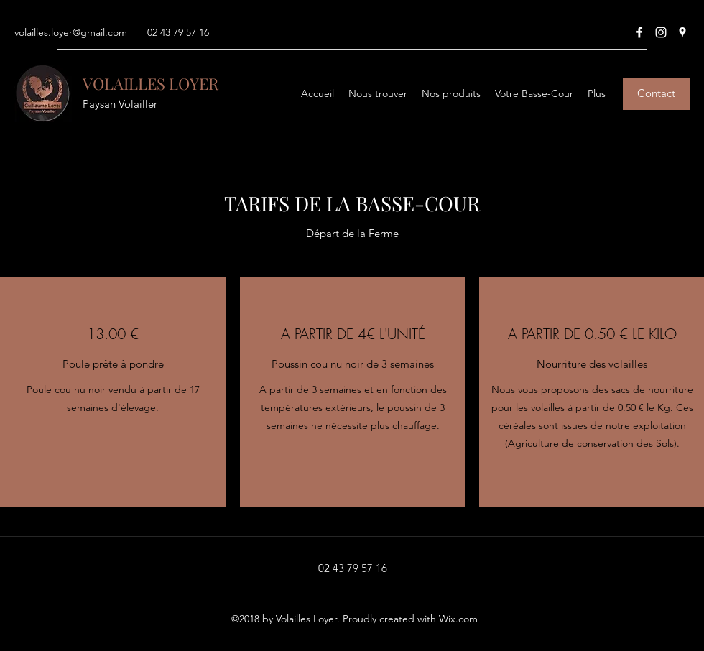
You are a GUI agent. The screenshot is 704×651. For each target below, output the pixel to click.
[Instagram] (661, 32)
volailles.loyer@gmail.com (70, 32)
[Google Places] (682, 32)
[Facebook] (639, 32)
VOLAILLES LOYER (150, 83)
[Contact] (656, 94)
